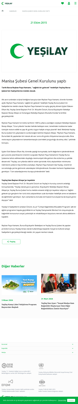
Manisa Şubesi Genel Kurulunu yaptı (36, 11)
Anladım (71, 400)
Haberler (12, 11)
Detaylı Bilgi (62, 400)
